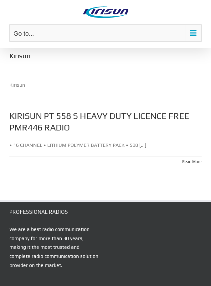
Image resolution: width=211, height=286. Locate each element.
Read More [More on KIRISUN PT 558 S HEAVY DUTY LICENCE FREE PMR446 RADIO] (192, 161)
